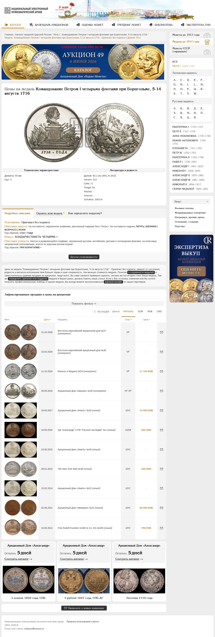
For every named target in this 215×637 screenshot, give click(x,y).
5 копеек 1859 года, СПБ (28, 598)
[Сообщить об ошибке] (161, 332)
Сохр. (127, 319)
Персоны (180, 226)
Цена (145, 319)
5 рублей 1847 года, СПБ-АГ (84, 598)
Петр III (184, 152)
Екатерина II (188, 157)
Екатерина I (187, 126)
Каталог (15, 24)
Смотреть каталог (17, 558)
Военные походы (184, 208)
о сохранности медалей (141, 272)
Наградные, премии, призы (190, 217)
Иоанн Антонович (189, 142)
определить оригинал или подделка (28, 278)
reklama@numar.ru (34, 628)
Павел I (184, 161)
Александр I (187, 166)
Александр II (188, 175)
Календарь (51, 24)
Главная (9, 34)
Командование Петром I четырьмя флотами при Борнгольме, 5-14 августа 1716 (104, 34)
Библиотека (163, 24)
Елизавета (187, 148)
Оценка (92, 24)
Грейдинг (128, 24)
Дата (46, 319)
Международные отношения (190, 212)
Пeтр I (56, 34)
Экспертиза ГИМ (197, 24)
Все (175, 61)
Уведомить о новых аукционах (86, 608)
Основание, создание (187, 221)
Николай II (186, 184)
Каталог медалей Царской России (33, 34)
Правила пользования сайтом (83, 621)
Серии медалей (190, 189)
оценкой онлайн (113, 282)
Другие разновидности (83, 257)
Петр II (183, 131)
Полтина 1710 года (139, 598)
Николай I (186, 170)
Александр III (188, 179)
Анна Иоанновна (191, 136)
